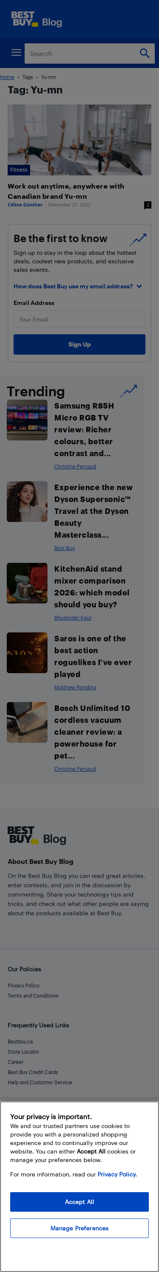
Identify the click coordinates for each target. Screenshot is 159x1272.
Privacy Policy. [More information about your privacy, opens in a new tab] (117, 1174)
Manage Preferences (79, 1228)
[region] (79, 1186)
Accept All (79, 1201)
